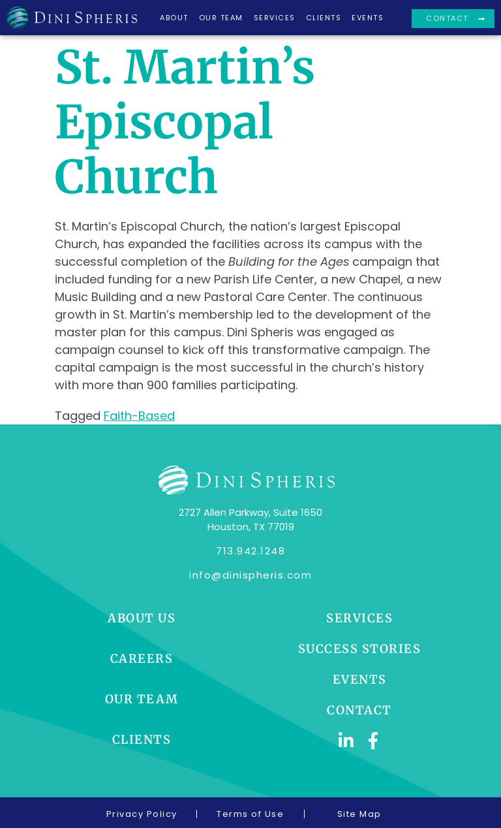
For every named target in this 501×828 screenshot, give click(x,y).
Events (368, 17)
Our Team (221, 17)
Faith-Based (139, 415)
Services (275, 17)
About (174, 17)
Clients (324, 17)
